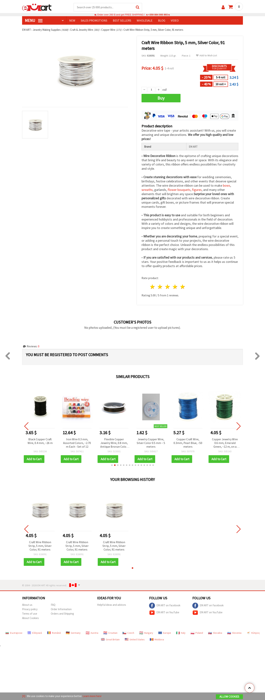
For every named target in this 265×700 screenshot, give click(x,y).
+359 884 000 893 (158, 14)
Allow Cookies (229, 696)
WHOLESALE (145, 20)
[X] (23, 696)
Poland (197, 632)
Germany (73, 632)
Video (175, 20)
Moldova (157, 639)
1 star (152, 286)
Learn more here (92, 696)
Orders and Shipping (62, 613)
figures (197, 190)
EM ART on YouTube (164, 613)
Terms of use (29, 613)
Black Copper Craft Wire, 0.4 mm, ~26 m (40, 441)
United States (135, 639)
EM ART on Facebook (164, 606)
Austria (92, 632)
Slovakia (215, 632)
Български (13, 633)
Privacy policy (30, 609)
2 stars (160, 286)
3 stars (168, 286)
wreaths (147, 190)
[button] (112, 465)
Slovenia (234, 632)
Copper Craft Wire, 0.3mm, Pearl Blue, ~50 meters (188, 442)
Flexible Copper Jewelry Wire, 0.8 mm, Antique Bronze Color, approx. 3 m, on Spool (114, 443)
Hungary (146, 632)
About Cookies (30, 618)
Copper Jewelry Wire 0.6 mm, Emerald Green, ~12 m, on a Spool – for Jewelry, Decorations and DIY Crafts (225, 443)
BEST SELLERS (122, 20)
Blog (161, 20)
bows (226, 185)
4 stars (175, 286)
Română (54, 633)
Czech (128, 632)
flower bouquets (179, 190)
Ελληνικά (34, 633)
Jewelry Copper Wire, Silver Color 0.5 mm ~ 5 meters (151, 442)
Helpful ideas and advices (111, 604)
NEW (72, 20)
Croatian (110, 632)
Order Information (61, 609)
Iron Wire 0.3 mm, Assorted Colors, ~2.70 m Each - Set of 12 (77, 442)
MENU (34, 20)
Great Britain (110, 639)
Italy (181, 632)
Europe (164, 633)
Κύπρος (253, 633)
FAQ (53, 604)
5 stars (182, 286)
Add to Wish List (206, 55)
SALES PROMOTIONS (94, 20)
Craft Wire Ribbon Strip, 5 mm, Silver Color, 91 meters (40, 545)
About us (27, 604)
